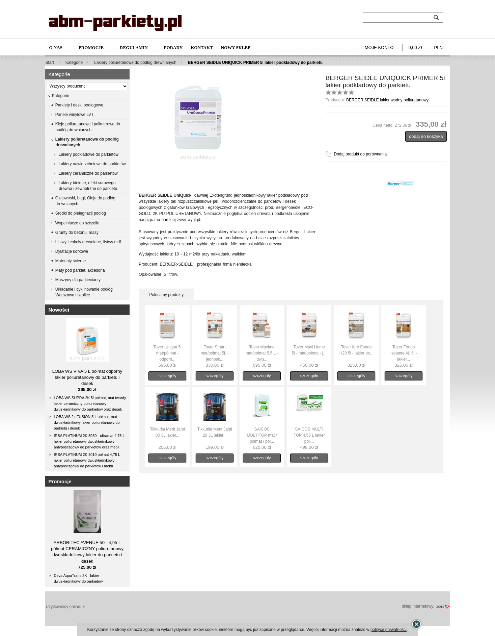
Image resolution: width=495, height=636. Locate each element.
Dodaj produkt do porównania (360, 154)
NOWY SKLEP (235, 47)
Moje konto (379, 47)
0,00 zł (415, 47)
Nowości (59, 310)
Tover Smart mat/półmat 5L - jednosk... (215, 353)
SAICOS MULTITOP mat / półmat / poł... (262, 435)
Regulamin (133, 47)
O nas (55, 47)
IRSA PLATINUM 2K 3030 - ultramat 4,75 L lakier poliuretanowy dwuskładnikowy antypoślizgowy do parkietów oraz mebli (89, 441)
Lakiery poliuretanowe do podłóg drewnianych (135, 62)
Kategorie (74, 62)
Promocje (91, 47)
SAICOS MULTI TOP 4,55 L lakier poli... (309, 435)
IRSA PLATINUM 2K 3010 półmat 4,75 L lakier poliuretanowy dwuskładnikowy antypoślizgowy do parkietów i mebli (87, 460)
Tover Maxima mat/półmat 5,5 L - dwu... (262, 353)
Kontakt (202, 47)
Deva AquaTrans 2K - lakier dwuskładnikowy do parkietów (78, 578)
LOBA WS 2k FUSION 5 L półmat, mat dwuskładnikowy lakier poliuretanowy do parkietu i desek (87, 422)
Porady (173, 47)
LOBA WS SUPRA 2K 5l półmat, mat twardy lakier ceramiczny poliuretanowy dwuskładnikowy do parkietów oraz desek (90, 403)
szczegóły (167, 375)
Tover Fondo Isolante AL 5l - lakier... (403, 353)
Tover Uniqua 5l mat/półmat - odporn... (167, 353)
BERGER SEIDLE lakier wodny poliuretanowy (387, 100)
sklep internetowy (417, 606)
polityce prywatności (388, 629)
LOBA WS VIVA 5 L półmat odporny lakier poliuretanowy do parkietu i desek (87, 377)
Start (50, 62)
